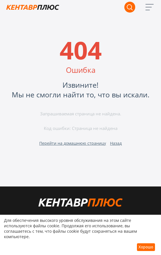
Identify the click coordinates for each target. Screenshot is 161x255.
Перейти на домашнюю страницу (72, 143)
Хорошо (145, 247)
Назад (116, 143)
